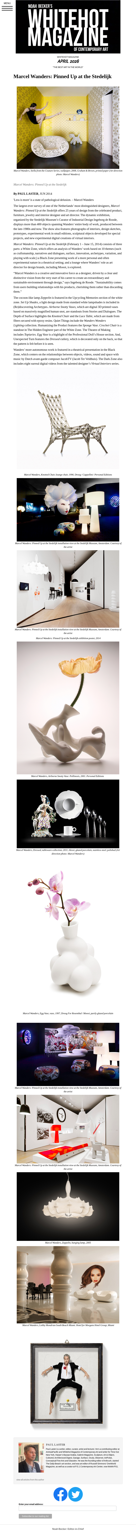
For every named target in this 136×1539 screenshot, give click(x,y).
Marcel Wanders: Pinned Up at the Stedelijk (40, 184)
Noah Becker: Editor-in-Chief (68, 1529)
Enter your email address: (31, 1504)
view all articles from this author (30, 1480)
